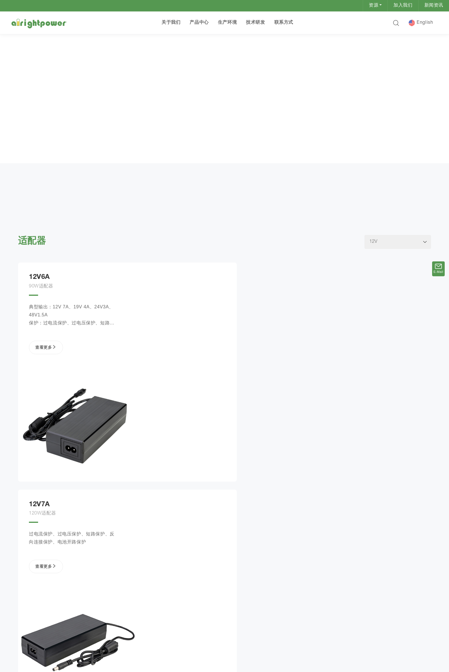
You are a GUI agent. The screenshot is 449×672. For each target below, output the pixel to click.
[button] (396, 23)
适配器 (66, 167)
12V (82, 167)
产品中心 (199, 23)
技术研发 (255, 23)
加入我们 (402, 5)
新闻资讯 (433, 5)
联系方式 (283, 23)
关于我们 (171, 23)
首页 (25, 166)
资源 (373, 5)
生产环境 (227, 23)
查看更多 (45, 357)
